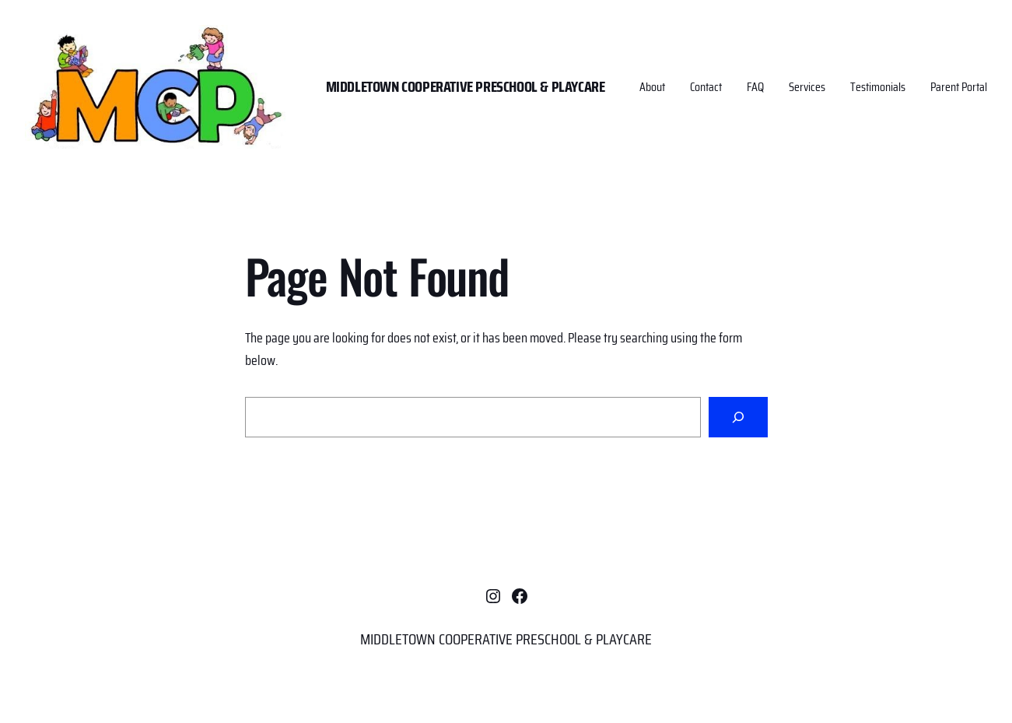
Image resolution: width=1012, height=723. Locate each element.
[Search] (738, 417)
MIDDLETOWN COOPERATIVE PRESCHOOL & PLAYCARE (465, 86)
